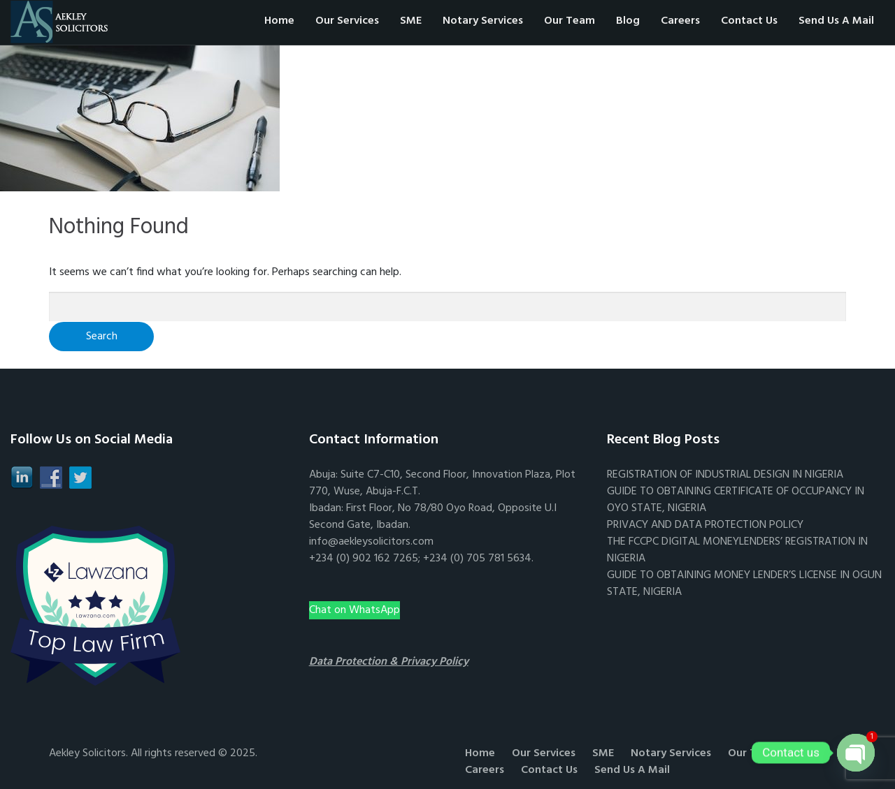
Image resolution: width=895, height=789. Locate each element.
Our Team (569, 21)
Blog (628, 21)
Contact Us (749, 21)
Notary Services (483, 21)
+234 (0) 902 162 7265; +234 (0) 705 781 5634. (421, 559)
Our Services (347, 21)
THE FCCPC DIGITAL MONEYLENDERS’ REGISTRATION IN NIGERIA (737, 550)
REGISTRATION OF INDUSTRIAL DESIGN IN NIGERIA (725, 475)
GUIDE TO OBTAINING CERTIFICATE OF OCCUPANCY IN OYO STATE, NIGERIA (735, 499)
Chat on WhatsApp (354, 610)
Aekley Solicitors (87, 753)
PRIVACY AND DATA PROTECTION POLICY (705, 525)
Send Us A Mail (836, 21)
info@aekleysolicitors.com (371, 542)
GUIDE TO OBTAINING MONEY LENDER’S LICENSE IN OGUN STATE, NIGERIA (744, 583)
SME (411, 21)
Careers (680, 21)
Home (279, 21)
